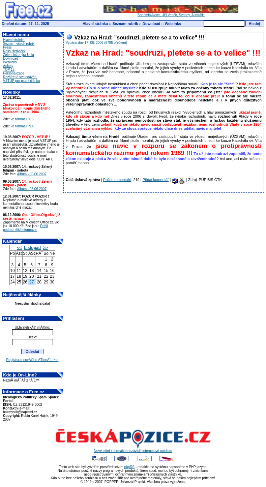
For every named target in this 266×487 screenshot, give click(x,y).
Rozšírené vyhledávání (20, 77)
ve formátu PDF (22, 126)
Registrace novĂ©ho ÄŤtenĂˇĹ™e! (32, 360)
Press (7, 47)
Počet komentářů (117, 180)
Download (151, 24)
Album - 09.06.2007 (32, 174)
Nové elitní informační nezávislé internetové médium (133, 449)
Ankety (8, 66)
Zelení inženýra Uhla (18, 55)
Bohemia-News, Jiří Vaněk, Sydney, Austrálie (171, 13)
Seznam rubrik (125, 24)
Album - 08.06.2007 (32, 189)
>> (45, 247)
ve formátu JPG (22, 119)
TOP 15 (8, 69)
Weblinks (173, 24)
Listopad (32, 247)
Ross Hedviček (14, 51)
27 (31, 282)
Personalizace (13, 73)
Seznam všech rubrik (18, 43)
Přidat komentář (156, 180)
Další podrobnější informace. (25, 228)
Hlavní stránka (95, 24)
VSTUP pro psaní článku (21, 81)
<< (19, 247)
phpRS (129, 467)
